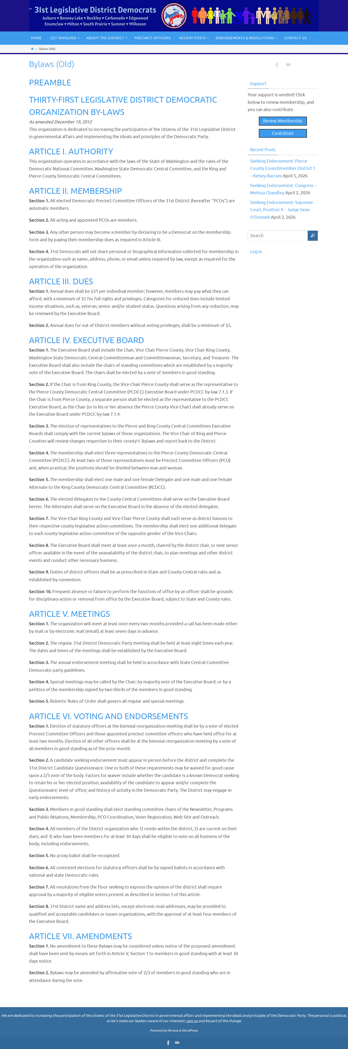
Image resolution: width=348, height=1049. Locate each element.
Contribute (283, 133)
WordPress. (190, 1030)
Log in (256, 251)
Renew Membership (283, 121)
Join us (192, 1021)
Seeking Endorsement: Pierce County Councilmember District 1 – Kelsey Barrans (282, 168)
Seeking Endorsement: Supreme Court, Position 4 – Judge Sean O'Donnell (281, 210)
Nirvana (172, 1030)
